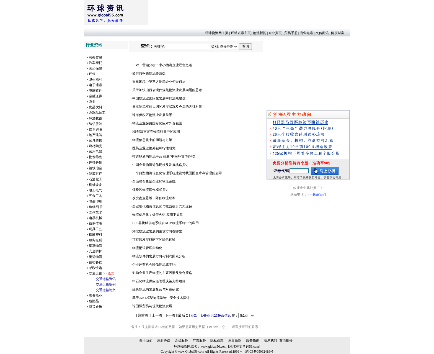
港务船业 (95, 295)
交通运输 (95, 273)
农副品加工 (97, 113)
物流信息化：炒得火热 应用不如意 (157, 215)
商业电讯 (306, 33)
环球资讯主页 (241, 33)
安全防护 (95, 251)
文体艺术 (95, 212)
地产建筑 (95, 135)
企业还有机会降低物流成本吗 (153, 264)
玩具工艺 (95, 229)
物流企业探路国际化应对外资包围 (157, 123)
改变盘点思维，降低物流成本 (153, 198)
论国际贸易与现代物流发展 (152, 306)
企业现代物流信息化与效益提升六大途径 (162, 206)
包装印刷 (95, 201)
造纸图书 (95, 207)
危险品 (94, 301)
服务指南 (252, 340)
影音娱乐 (95, 307)
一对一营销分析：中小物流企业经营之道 (162, 65)
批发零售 (95, 157)
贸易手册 (291, 33)
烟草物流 (95, 246)
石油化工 (95, 179)
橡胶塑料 (95, 235)
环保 (92, 74)
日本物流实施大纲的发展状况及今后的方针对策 (167, 107)
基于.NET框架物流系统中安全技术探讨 (160, 298)
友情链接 (286, 340)
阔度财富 (337, 33)
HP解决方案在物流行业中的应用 (156, 132)
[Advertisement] (248, 12)
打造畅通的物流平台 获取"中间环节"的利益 (164, 156)
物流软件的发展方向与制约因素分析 (158, 256)
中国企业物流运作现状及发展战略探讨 (160, 165)
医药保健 (95, 68)
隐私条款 (217, 340)
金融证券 (95, 96)
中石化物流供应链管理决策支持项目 (158, 281)
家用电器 (95, 151)
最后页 (183, 315)
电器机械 (95, 218)
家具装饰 (95, 140)
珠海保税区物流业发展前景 (152, 115)
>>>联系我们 (316, 194)
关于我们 (146, 340)
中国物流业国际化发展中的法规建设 (158, 98)
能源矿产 (95, 174)
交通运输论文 (106, 290)
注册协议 (163, 340)
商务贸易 (95, 57)
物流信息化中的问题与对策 (152, 140)
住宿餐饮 (95, 262)
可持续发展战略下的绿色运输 (153, 240)
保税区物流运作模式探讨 (150, 190)
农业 (92, 102)
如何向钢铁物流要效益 (149, 73)
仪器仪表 (95, 223)
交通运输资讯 (106, 279)
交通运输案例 (106, 284)
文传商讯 (322, 33)
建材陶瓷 (95, 146)
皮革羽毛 (95, 129)
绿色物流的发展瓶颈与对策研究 (155, 289)
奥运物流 (95, 257)
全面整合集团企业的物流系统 (153, 181)
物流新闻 (259, 33)
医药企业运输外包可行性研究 (153, 148)
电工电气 (95, 190)
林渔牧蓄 (95, 118)
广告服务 (199, 340)
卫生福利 (95, 79)
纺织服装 (95, 124)
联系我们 (270, 340)
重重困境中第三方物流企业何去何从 (158, 82)
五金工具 (95, 196)
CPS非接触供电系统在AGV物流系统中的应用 (165, 223)
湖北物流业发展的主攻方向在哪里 (157, 231)
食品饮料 (95, 107)
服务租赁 (95, 240)
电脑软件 (95, 91)
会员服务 (181, 340)
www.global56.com (213, 346)
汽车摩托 (95, 63)
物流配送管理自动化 (147, 248)
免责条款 (234, 340)
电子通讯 (95, 85)
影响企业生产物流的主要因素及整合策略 (162, 273)
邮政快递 (95, 268)
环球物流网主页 (216, 33)
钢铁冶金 (95, 168)
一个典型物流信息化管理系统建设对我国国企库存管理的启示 (177, 173)
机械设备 (95, 185)
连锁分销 (95, 163)
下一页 (170, 315)
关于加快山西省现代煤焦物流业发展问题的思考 (167, 90)
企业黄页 (275, 33)
